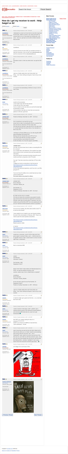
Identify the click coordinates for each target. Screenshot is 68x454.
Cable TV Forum (53, 22)
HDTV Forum (52, 27)
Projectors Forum (53, 31)
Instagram (48, 62)
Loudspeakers (15, 5)
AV (3, 47)
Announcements (50, 54)
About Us (4, 450)
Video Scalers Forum (54, 36)
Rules (47, 51)
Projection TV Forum (54, 30)
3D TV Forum (52, 21)
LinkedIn (48, 63)
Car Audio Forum (50, 40)
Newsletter (14, 450)
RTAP (3, 102)
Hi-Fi (10, 5)
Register (48, 50)
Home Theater (23, 5)
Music (35, 5)
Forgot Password (50, 47)
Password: (18, 27)
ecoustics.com (10, 448)
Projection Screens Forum (55, 29)
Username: (7, 27)
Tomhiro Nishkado (6, 381)
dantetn (4, 297)
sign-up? (7, 26)
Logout (48, 48)
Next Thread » (38, 415)
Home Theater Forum (51, 39)
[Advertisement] (22, 431)
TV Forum (51, 34)
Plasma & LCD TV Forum (55, 28)
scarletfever (5, 33)
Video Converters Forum (54, 35)
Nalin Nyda (5, 145)
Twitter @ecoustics (50, 64)
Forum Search (46, 9)
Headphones (30, 5)
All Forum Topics (50, 42)
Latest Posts (5, 5)
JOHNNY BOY (5, 116)
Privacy (18, 450)
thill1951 (4, 346)
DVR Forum (52, 25)
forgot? (18, 26)
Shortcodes (49, 52)
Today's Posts (63, 18)
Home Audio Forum (51, 18)
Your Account (49, 56)
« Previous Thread (7, 415)
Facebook (48, 61)
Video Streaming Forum (54, 37)
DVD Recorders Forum (54, 24)
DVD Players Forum (53, 23)
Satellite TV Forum (53, 33)
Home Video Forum (51, 19)
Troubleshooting (50, 53)
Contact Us (8, 450)
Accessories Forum (51, 41)
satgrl (3, 234)
